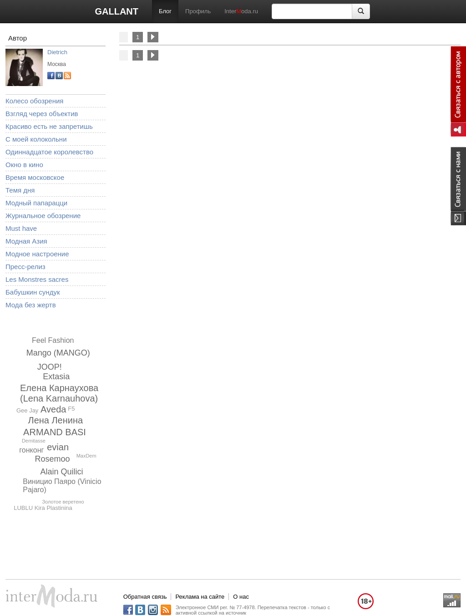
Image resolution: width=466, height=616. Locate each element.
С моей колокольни (36, 139)
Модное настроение (37, 254)
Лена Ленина (55, 420)
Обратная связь (145, 596)
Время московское (34, 177)
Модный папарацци (36, 203)
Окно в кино (24, 164)
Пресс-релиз (25, 266)
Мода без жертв (30, 305)
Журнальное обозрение (43, 215)
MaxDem (86, 455)
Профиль (198, 11)
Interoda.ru (241, 11)
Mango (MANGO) (58, 352)
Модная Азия (26, 241)
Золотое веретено (63, 501)
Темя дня (20, 190)
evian (58, 447)
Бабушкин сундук (32, 292)
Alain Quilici (61, 471)
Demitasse (34, 440)
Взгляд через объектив (41, 113)
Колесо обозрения (34, 101)
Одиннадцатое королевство (49, 152)
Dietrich (57, 52)
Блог (165, 11)
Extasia (56, 376)
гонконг (31, 450)
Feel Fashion (53, 340)
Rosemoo (52, 458)
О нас (241, 596)
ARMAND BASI (54, 432)
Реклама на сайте (199, 596)
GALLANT (116, 11)
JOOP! (49, 367)
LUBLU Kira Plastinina (43, 507)
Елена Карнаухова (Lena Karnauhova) (59, 393)
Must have (21, 228)
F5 (71, 408)
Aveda (53, 409)
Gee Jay (27, 410)
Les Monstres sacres (36, 279)
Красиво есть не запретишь (49, 126)
